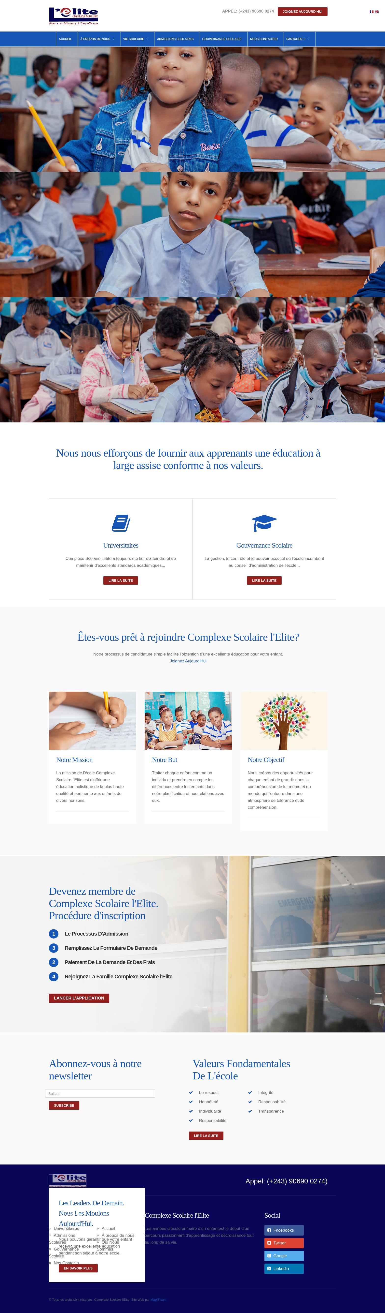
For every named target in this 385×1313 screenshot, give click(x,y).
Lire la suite (206, 1136)
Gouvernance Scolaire (222, 39)
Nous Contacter (264, 39)
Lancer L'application (79, 998)
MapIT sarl (158, 1299)
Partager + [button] (297, 39)
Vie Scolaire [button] (136, 39)
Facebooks (280, 1230)
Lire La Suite (121, 580)
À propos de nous (118, 1235)
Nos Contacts (66, 1263)
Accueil (65, 39)
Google (277, 1255)
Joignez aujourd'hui (303, 12)
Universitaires (120, 545)
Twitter (276, 1243)
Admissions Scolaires (175, 39)
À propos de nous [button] (97, 39)
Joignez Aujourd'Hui (188, 661)
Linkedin (278, 1268)
